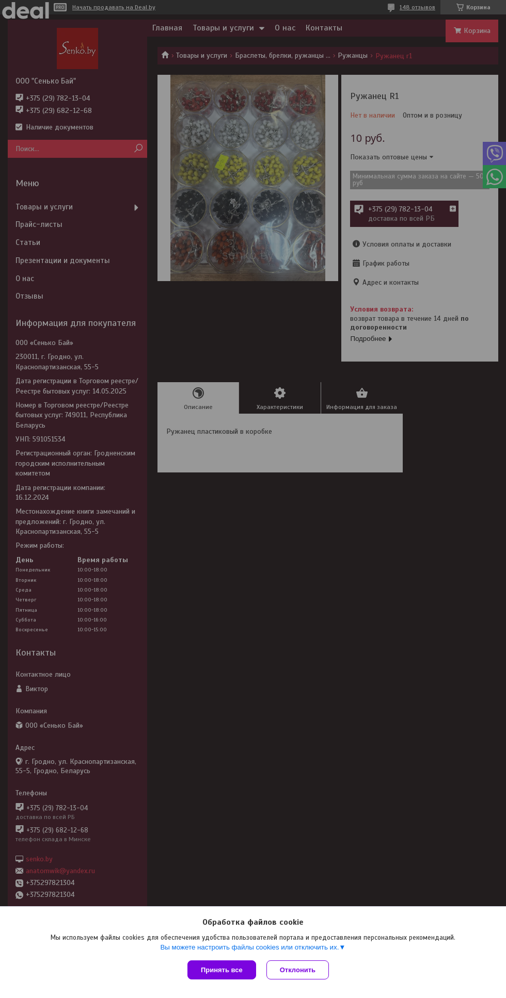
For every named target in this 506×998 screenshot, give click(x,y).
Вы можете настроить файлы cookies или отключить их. (249, 947)
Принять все (222, 970)
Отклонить (297, 970)
